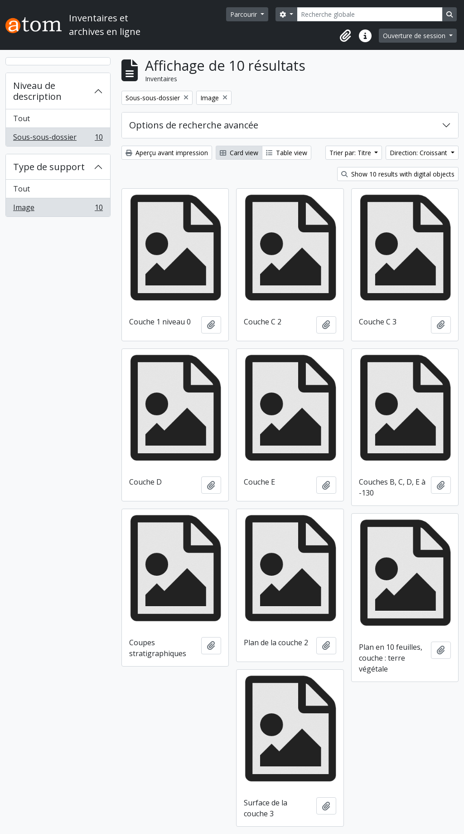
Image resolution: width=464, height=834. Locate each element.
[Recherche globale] (370, 14)
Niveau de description (37, 91)
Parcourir (244, 14)
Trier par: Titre (351, 152)
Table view (286, 152)
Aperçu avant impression (167, 152)
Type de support (49, 167)
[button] (345, 36)
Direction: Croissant (419, 152)
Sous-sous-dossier (58, 139)
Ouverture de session (415, 35)
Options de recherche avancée (193, 125)
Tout (21, 118)
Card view (239, 152)
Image (58, 209)
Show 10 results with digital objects (397, 174)
